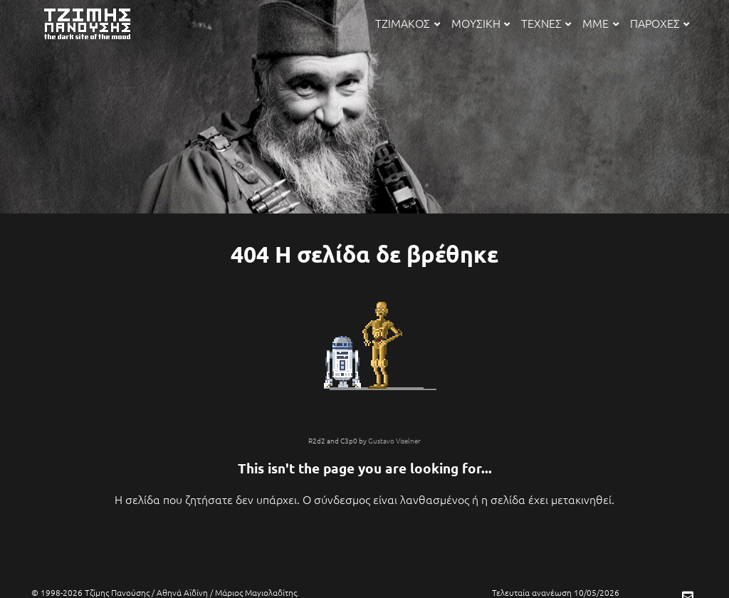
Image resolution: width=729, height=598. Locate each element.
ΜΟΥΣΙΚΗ (480, 23)
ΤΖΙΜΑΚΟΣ (407, 23)
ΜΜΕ (600, 23)
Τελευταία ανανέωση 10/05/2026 (555, 592)
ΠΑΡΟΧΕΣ (659, 23)
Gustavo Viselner (394, 440)
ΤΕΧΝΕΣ (546, 23)
